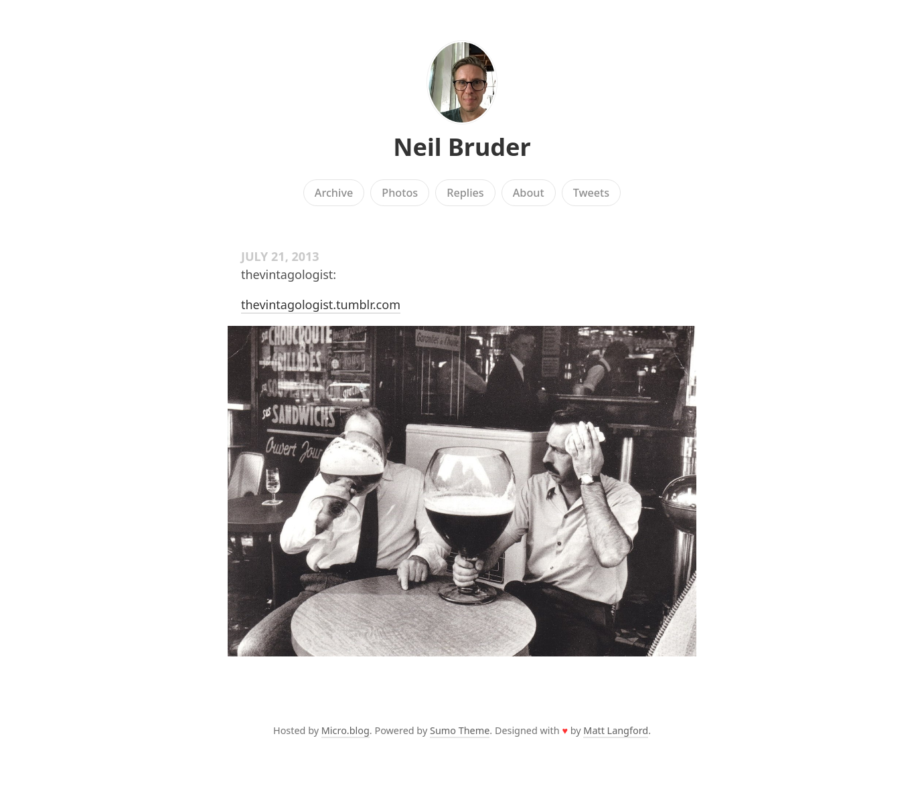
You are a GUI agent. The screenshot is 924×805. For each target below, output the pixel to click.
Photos (400, 192)
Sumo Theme (459, 730)
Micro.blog (345, 730)
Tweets (591, 192)
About (528, 192)
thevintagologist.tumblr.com (320, 304)
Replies (465, 192)
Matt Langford (615, 730)
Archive (334, 192)
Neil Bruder (461, 146)
